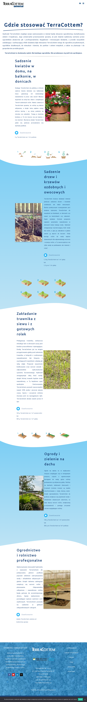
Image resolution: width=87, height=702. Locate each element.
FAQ (71, 662)
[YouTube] (13, 674)
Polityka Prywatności (38, 690)
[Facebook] (9, 674)
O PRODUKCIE (72, 648)
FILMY (72, 657)
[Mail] (21, 674)
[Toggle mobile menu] (83, 3)
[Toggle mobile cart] (80, 3)
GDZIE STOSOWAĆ (71, 653)
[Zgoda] (85, 699)
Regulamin (52, 690)
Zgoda (80, 699)
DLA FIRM (71, 667)
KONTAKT (71, 671)
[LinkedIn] (17, 674)
